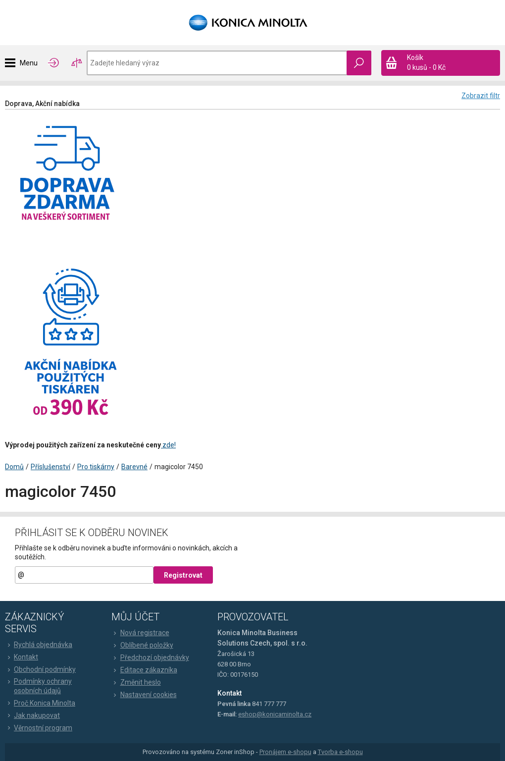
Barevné (134, 467)
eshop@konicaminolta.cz (274, 714)
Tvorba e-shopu (340, 752)
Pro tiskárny (95, 467)
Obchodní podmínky (40, 669)
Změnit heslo (136, 682)
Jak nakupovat (32, 715)
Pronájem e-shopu (285, 752)
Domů (14, 467)
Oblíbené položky (142, 645)
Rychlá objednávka (38, 645)
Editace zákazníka (144, 670)
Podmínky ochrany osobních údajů (38, 685)
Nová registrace (140, 633)
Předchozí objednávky (150, 657)
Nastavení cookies (144, 695)
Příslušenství (50, 467)
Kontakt (21, 657)
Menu (29, 63)
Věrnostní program (38, 728)
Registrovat (183, 575)
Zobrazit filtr (480, 96)
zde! (168, 445)
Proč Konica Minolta (40, 703)
